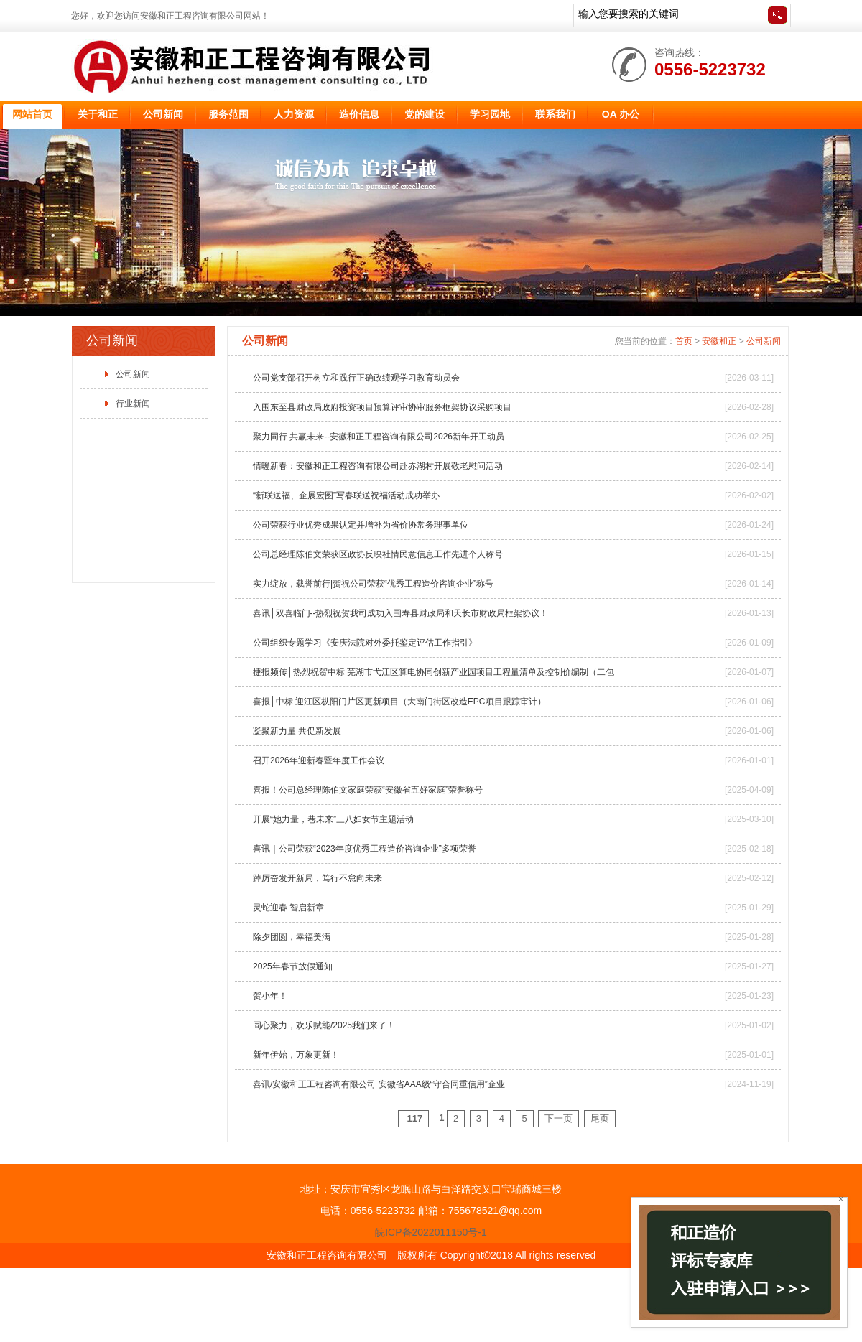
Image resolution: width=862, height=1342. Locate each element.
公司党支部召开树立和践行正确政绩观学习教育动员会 (356, 378)
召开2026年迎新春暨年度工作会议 (318, 760)
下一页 (558, 1118)
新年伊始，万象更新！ (296, 1055)
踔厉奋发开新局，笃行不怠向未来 (317, 878)
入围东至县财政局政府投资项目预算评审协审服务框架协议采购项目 (382, 407)
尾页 (599, 1118)
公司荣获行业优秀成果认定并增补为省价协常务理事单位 (360, 525)
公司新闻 (133, 374)
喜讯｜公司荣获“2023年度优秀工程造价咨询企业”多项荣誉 (364, 849)
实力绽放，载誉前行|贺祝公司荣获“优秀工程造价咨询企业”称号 (373, 584)
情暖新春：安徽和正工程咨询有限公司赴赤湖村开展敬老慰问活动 (378, 466)
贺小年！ (270, 996)
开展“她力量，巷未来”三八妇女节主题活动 (333, 819)
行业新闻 (133, 404)
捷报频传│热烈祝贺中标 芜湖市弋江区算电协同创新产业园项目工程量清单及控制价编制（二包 (433, 672)
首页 (683, 341)
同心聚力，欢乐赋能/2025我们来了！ (324, 1025)
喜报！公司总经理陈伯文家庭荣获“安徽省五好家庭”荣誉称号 (368, 790)
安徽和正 (719, 341)
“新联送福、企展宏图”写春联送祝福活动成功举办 (346, 495)
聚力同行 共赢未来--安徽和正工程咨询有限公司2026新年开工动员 (378, 437)
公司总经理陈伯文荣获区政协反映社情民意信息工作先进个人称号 (378, 554)
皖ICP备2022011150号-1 (431, 1232)
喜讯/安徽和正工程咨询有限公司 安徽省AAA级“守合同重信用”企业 (379, 1084)
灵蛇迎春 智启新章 (288, 908)
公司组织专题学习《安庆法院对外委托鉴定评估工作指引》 (365, 643)
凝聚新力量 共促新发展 (297, 731)
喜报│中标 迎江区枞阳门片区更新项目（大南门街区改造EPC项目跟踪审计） (399, 701)
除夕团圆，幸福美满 (291, 937)
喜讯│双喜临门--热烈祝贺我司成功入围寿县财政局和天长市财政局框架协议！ (401, 613)
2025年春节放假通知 (293, 966)
